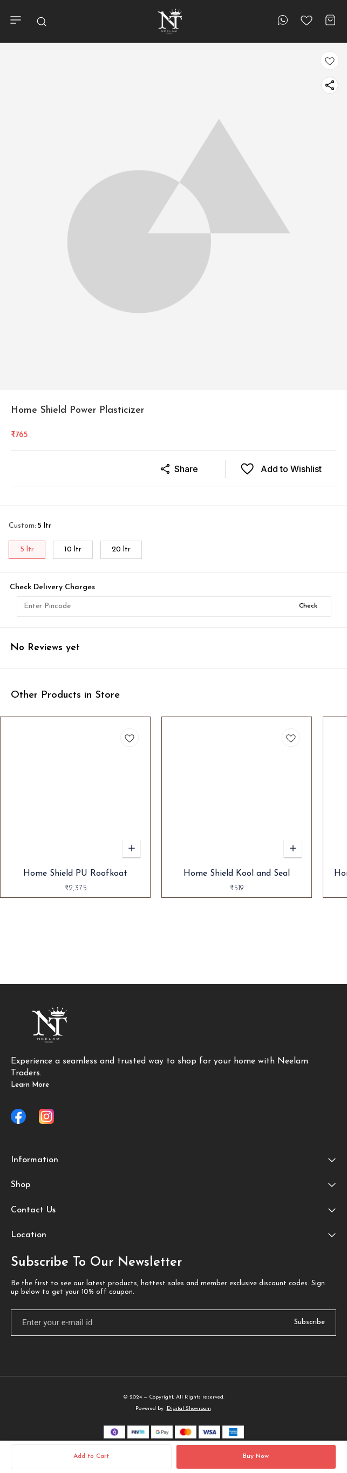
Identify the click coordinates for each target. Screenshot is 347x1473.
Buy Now (256, 1456)
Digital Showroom (189, 1408)
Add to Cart (91, 1456)
